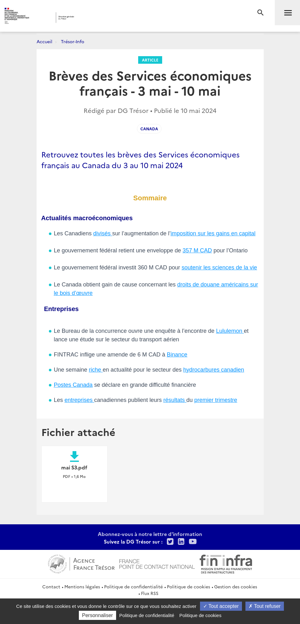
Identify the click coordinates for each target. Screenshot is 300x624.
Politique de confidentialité (133, 586)
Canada (149, 128)
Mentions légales (82, 586)
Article (150, 59)
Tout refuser (265, 606)
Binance (177, 354)
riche (96, 370)
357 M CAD (197, 250)
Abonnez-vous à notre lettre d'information (150, 533)
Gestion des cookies (235, 586)
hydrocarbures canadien (213, 370)
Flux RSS (149, 593)
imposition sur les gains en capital (213, 233)
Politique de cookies (188, 586)
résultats (174, 400)
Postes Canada (73, 385)
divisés (102, 233)
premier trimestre (215, 400)
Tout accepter (221, 606)
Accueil (44, 41)
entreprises (79, 400)
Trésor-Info (72, 41)
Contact (51, 586)
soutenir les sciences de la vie (219, 267)
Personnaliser (97, 615)
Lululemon (230, 331)
